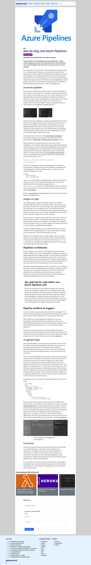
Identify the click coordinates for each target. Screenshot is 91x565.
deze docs (63, 417)
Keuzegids (44, 555)
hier (29, 169)
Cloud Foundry (45, 140)
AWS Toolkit (37, 140)
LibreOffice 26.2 (15, 553)
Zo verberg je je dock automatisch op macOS (23, 550)
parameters (33, 193)
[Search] (66, 3)
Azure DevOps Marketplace (54, 136)
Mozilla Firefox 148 (16, 545)
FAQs (42, 550)
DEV (24, 48)
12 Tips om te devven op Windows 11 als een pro (24, 548)
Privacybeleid (58, 543)
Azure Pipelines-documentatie (55, 153)
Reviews (43, 3)
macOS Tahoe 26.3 (16, 552)
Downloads (37, 3)
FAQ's (52, 3)
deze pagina (32, 190)
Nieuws (48, 3)
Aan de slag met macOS (17, 543)
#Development (28, 54)
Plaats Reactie (29, 529)
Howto (30, 3)
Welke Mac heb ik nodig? (17, 541)
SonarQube (54, 140)
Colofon (57, 545)
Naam (26, 513)
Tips (56, 3)
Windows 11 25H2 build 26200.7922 (20, 546)
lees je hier (58, 336)
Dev (42, 552)
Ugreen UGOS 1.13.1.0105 (18, 555)
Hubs (42, 553)
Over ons (57, 541)
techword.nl (21, 3)
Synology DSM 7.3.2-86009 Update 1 (20, 557)
